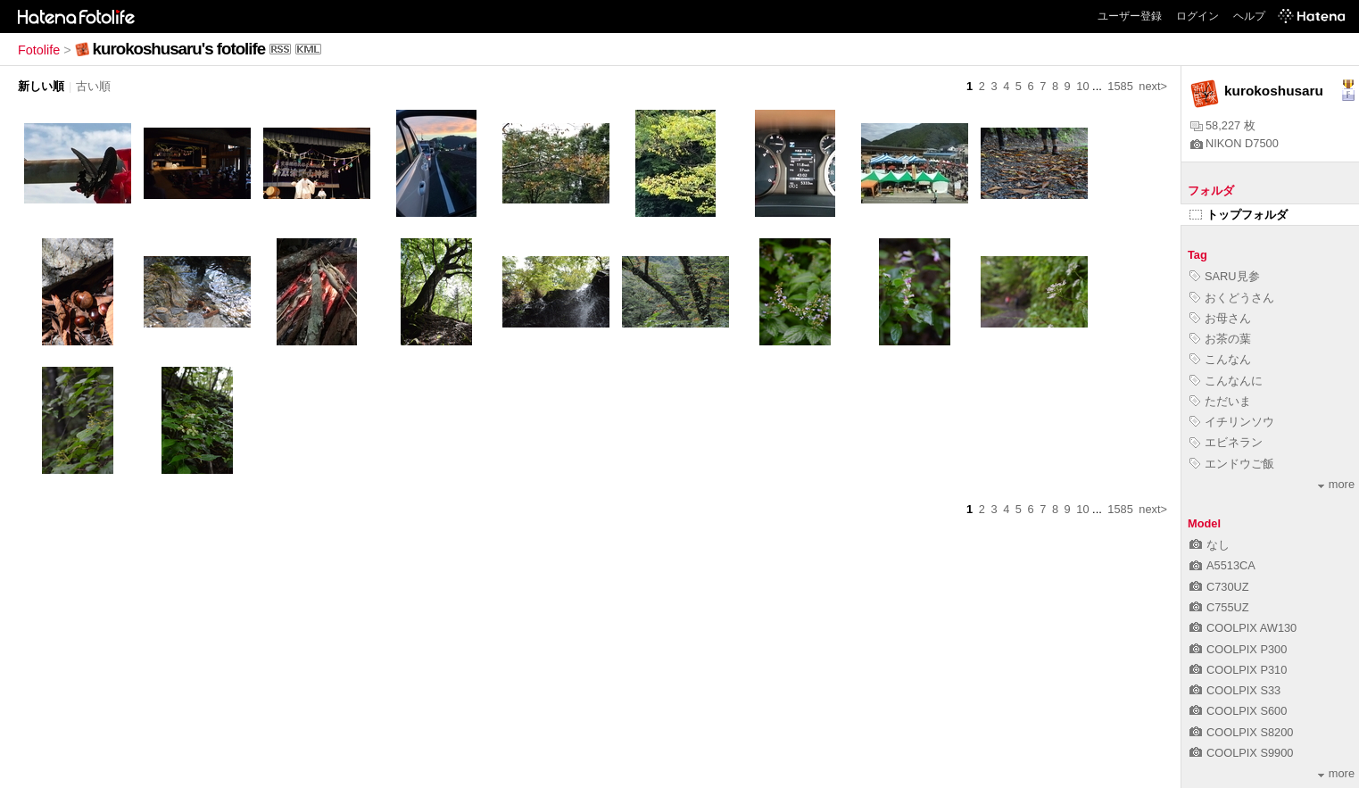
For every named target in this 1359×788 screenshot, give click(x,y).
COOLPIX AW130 (1243, 628)
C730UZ (1219, 586)
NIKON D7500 (1234, 143)
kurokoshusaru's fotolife (179, 48)
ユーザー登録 (1130, 16)
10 (1082, 86)
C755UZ (1219, 607)
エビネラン (1226, 442)
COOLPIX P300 (1238, 649)
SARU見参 (1224, 276)
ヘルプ (1249, 16)
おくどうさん (1231, 297)
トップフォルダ (1238, 214)
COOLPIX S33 (1234, 690)
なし (1209, 545)
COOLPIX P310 (1238, 669)
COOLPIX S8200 (1241, 732)
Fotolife (39, 50)
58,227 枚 (1222, 125)
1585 (1119, 86)
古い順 (93, 86)
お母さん (1220, 318)
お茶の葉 (1220, 338)
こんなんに (1226, 380)
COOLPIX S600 (1238, 710)
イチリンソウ (1231, 421)
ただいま (1220, 401)
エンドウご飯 (1231, 463)
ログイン (1197, 16)
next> (1153, 86)
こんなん (1220, 359)
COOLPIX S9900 (1241, 752)
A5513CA (1222, 565)
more (1336, 484)
